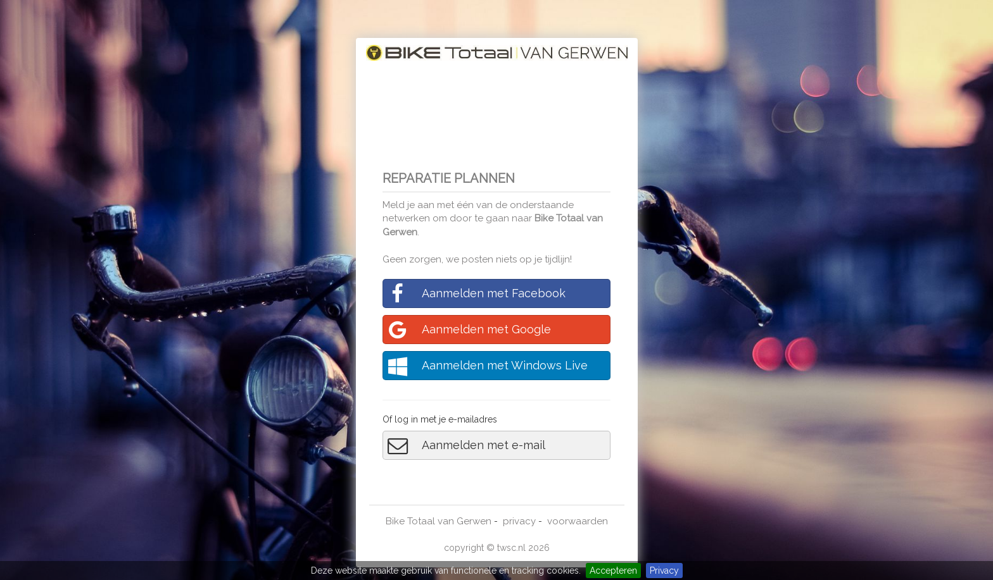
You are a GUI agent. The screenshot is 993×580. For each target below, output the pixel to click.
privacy (519, 521)
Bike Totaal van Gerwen (438, 521)
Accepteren (613, 570)
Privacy (664, 570)
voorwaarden (577, 521)
